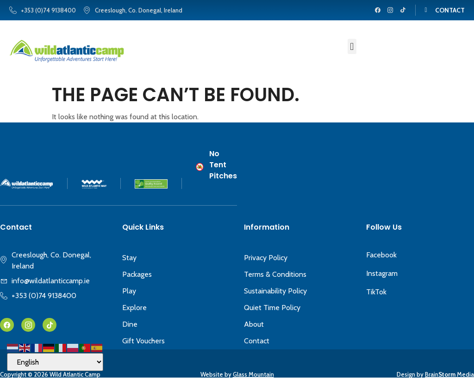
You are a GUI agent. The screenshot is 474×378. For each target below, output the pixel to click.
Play (129, 291)
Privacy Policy (265, 257)
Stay (129, 257)
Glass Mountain (253, 374)
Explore (134, 307)
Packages (137, 274)
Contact (256, 340)
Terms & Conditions (275, 274)
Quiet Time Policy (272, 307)
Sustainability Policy (275, 291)
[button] (352, 46)
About (254, 324)
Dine (129, 324)
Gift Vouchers (143, 340)
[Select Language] (55, 362)
